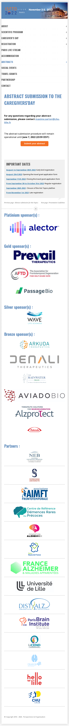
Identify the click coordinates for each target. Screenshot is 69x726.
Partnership (8, 79)
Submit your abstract (34, 143)
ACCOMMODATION (10, 56)
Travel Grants (9, 74)
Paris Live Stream (10, 50)
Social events (8, 68)
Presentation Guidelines (57, 203)
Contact (6, 85)
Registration (34, 44)
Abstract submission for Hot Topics (26, 203)
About (34, 26)
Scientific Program (34, 32)
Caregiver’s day (34, 38)
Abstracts (34, 62)
